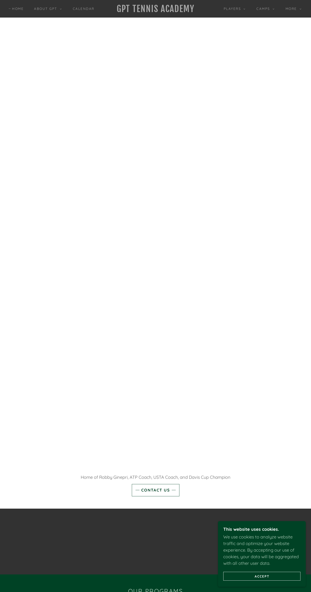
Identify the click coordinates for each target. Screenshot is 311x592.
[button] (47, 8)
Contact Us (155, 490)
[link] (155, 10)
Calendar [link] (84, 9)
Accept (262, 576)
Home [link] (18, 9)
